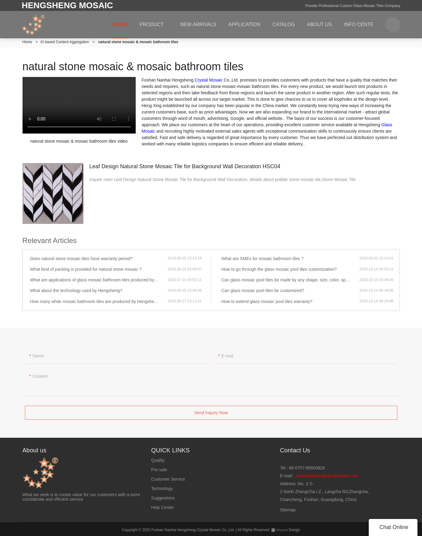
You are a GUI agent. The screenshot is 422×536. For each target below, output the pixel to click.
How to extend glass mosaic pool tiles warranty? (266, 301)
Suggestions (163, 498)
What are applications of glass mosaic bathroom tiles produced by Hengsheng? (99, 279)
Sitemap (287, 509)
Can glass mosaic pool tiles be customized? (262, 290)
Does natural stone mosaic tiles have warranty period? (81, 258)
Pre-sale (159, 469)
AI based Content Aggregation (64, 42)
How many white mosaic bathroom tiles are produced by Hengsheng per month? (99, 301)
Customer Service (168, 479)
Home (27, 42)
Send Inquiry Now (211, 414)
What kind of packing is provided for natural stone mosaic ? (86, 269)
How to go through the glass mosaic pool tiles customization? (279, 269)
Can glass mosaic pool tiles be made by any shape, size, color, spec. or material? (290, 279)
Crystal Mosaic (209, 80)
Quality (158, 460)
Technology (162, 488)
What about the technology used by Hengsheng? (76, 290)
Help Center (162, 507)
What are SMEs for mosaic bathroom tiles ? (262, 258)
